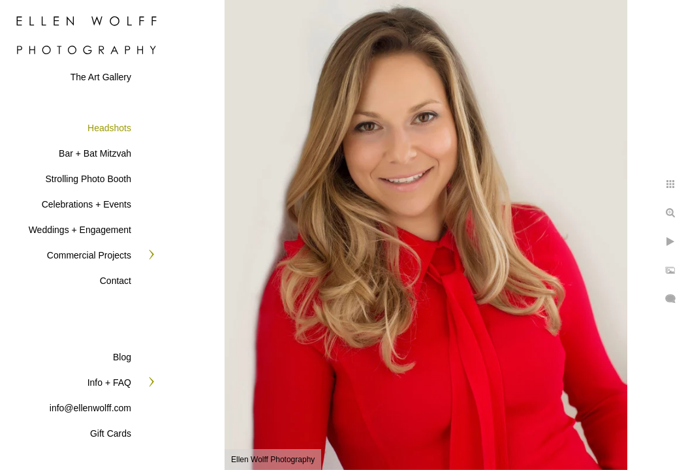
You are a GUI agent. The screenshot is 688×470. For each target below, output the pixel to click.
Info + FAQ (109, 382)
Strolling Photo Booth (88, 179)
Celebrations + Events (86, 204)
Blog (122, 357)
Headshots (109, 128)
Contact (115, 280)
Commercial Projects (89, 255)
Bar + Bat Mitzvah (95, 153)
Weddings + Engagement (80, 230)
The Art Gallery (100, 77)
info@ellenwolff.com (90, 408)
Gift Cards (110, 433)
